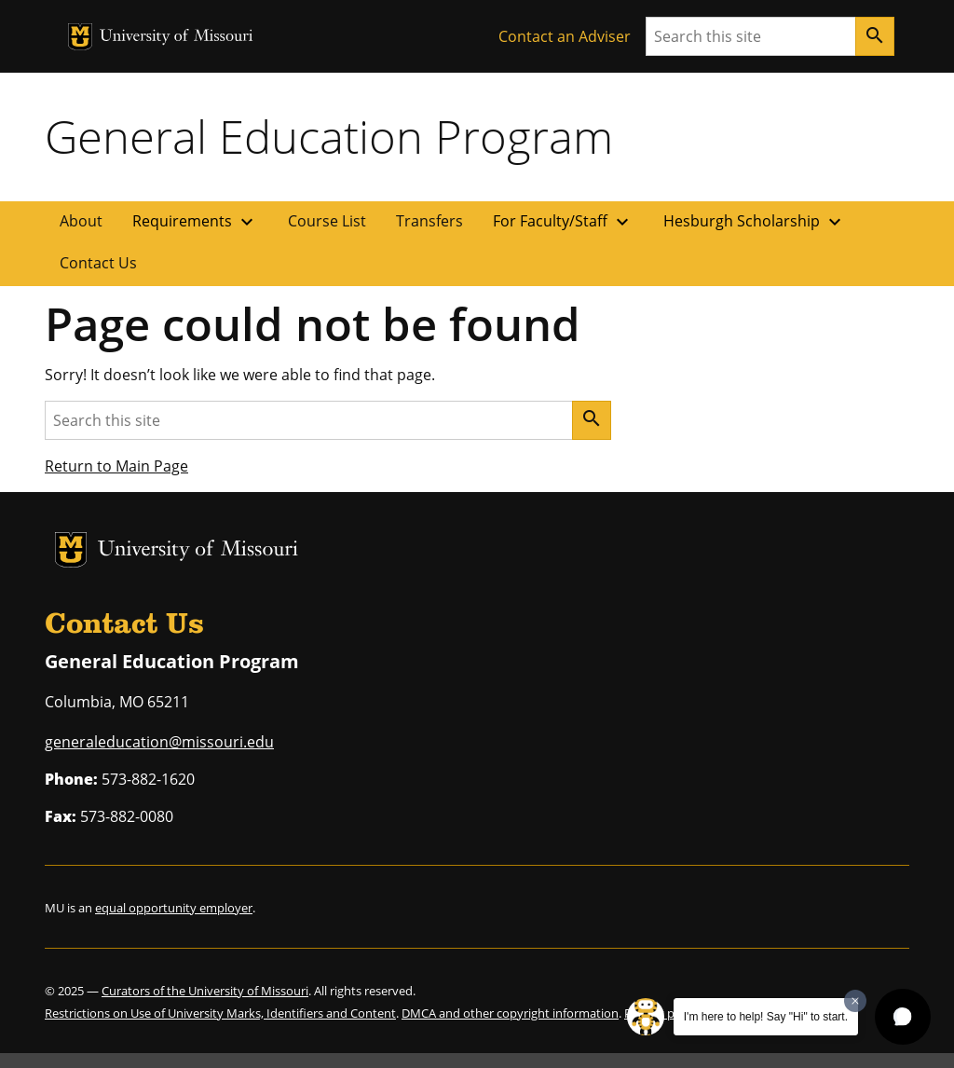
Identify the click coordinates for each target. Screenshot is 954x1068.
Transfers (429, 221)
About (81, 221)
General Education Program (329, 136)
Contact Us (98, 263)
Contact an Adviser (564, 36)
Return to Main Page (116, 466)
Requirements (195, 222)
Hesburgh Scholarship (754, 222)
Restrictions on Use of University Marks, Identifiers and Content (220, 1013)
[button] (903, 1017)
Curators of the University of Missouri (205, 990)
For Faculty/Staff (563, 222)
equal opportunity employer (173, 907)
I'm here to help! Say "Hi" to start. (766, 1016)
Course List (327, 221)
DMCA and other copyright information (510, 1013)
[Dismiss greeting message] (855, 1001)
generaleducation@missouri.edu (159, 742)
